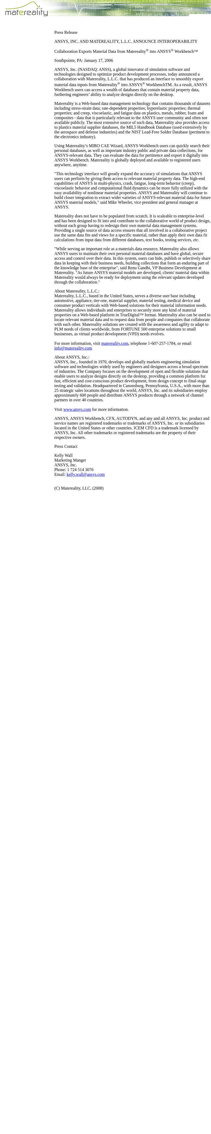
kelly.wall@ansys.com (86, 474)
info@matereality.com (73, 348)
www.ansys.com (77, 409)
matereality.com (114, 343)
